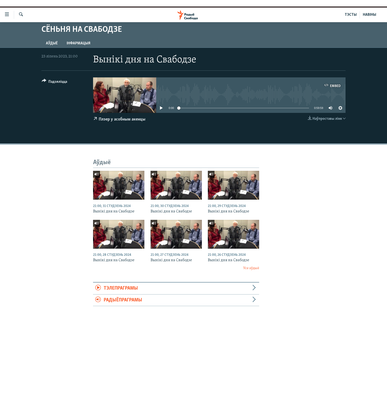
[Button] (54, 82)
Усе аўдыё (251, 268)
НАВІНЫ (369, 15)
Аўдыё (52, 43)
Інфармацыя (78, 43)
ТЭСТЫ (351, 15)
